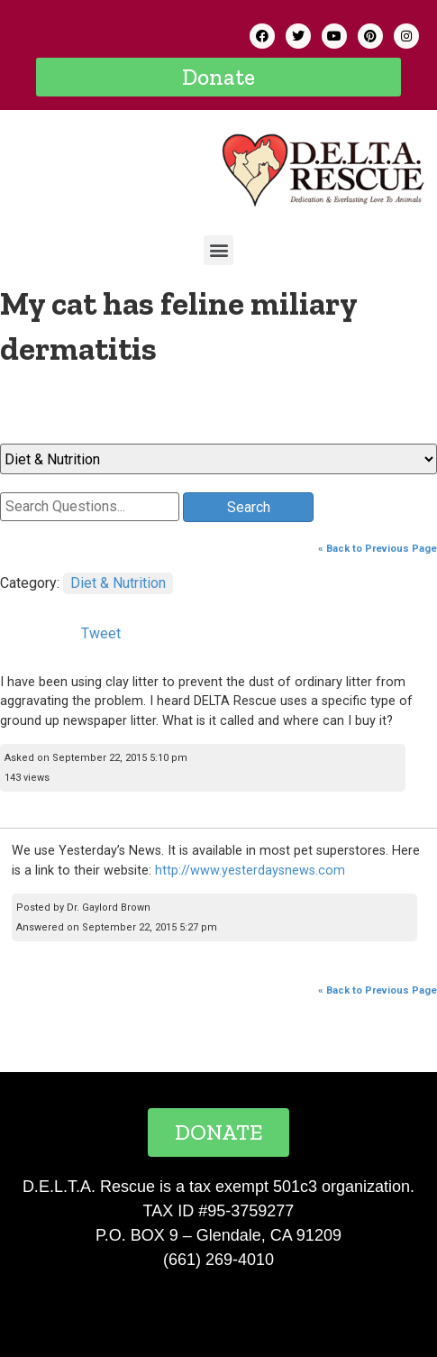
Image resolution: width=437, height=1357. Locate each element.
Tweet (101, 633)
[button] (218, 77)
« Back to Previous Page (377, 549)
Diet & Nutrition (118, 582)
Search (248, 507)
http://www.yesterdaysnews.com (250, 870)
